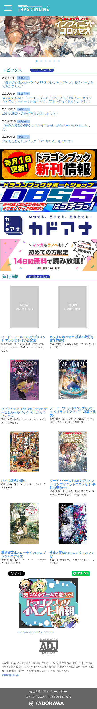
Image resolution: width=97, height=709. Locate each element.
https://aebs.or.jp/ (10, 675)
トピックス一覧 (42, 70)
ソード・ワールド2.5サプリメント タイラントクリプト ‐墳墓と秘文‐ (73, 411)
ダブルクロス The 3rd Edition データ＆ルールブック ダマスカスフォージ (24, 412)
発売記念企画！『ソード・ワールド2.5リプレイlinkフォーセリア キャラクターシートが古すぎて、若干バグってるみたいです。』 (47, 99)
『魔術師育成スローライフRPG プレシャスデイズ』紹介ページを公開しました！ (47, 84)
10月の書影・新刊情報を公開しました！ (30, 113)
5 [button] (55, 61)
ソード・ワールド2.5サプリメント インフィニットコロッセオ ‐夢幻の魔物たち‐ (73, 484)
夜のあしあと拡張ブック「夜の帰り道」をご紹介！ (38, 141)
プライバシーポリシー (54, 691)
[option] (48, 36)
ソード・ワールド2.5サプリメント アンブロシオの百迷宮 (23, 338)
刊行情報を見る (38, 276)
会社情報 (35, 691)
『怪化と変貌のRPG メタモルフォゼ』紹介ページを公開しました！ (46, 127)
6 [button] (59, 61)
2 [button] (42, 61)
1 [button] (37, 61)
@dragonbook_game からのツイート (35, 632)
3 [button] (46, 61)
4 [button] (50, 61)
